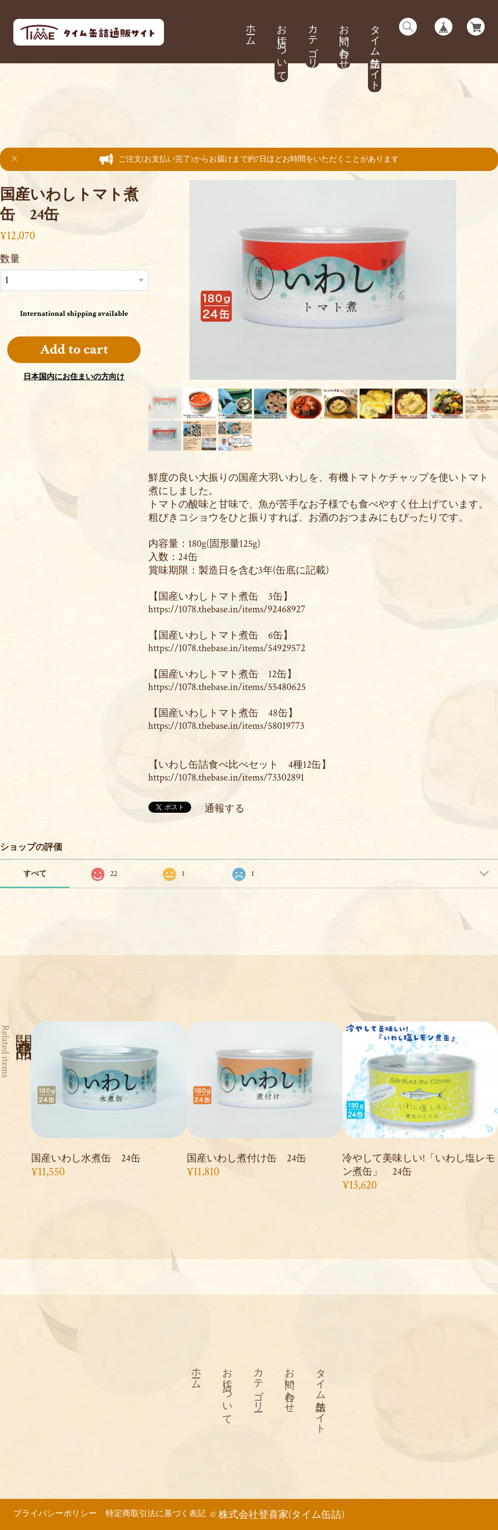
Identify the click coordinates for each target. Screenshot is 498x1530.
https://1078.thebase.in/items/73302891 (226, 777)
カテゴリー (312, 40)
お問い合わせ (343, 41)
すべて (35, 874)
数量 (10, 259)
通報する (225, 808)
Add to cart (74, 349)
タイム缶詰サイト (374, 51)
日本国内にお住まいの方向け (73, 377)
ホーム (250, 29)
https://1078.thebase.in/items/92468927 (227, 609)
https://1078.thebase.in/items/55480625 (227, 687)
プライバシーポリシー (55, 1513)
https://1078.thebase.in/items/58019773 (226, 725)
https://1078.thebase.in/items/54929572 (227, 648)
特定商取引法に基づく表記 (156, 1513)
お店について (281, 47)
